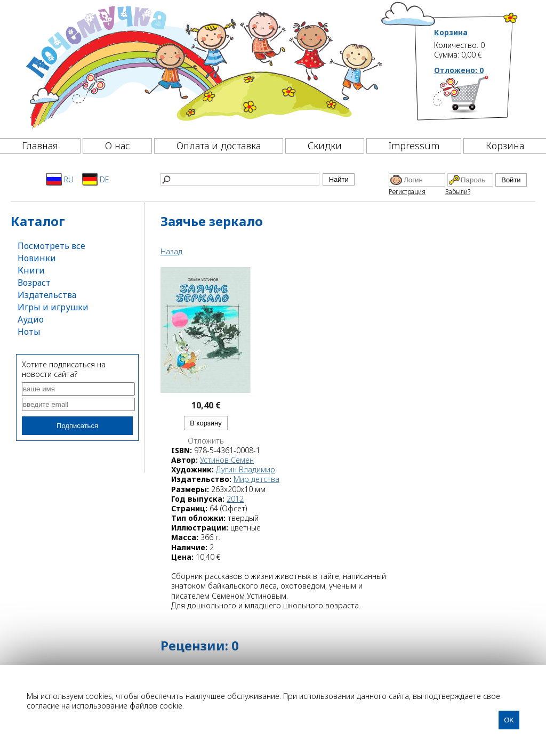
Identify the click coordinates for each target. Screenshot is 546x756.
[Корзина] (476, 98)
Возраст (34, 282)
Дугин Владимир (245, 469)
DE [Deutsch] (95, 179)
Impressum (414, 145)
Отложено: (459, 70)
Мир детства (256, 479)
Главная (40, 145)
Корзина (451, 32)
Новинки (37, 258)
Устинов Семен (227, 460)
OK (509, 720)
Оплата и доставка (218, 145)
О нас (117, 145)
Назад (171, 251)
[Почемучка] (203, 66)
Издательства (47, 295)
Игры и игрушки (53, 307)
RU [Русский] (60, 179)
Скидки (325, 145)
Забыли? (457, 191)
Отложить (206, 441)
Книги (31, 270)
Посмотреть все (51, 246)
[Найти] (239, 179)
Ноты (29, 331)
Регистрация (407, 191)
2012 (235, 499)
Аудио (31, 319)
